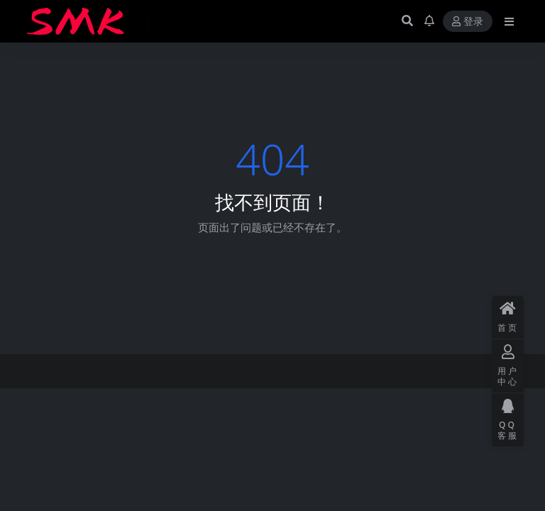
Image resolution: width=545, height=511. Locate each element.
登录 (467, 21)
